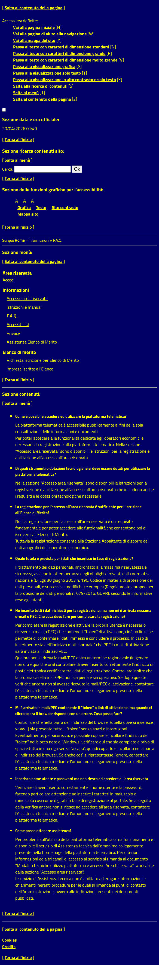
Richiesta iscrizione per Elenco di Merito (43, 360)
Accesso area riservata (27, 298)
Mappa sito (27, 214)
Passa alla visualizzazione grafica (44, 66)
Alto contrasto (65, 207)
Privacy (13, 333)
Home (20, 240)
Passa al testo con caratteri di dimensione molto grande (65, 60)
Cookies (9, 940)
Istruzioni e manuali (24, 307)
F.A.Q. (12, 316)
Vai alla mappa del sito (34, 40)
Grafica (24, 207)
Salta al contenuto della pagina (34, 7)
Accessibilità (18, 324)
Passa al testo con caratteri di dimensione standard (61, 47)
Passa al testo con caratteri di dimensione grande (59, 53)
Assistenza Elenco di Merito (32, 342)
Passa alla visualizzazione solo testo (47, 73)
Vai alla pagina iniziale (34, 27)
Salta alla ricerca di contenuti (40, 86)
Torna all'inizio (18, 139)
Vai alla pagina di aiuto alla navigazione (50, 33)
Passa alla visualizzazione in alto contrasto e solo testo (64, 79)
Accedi (8, 280)
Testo (41, 207)
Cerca (7, 169)
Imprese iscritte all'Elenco (30, 369)
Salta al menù (26, 92)
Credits (9, 946)
